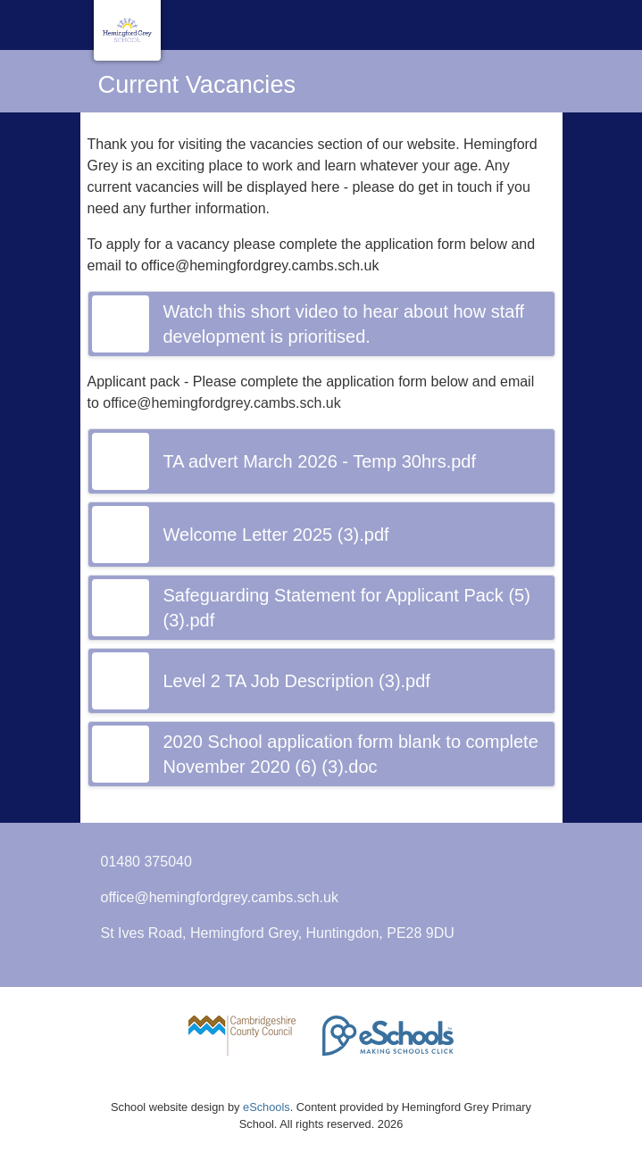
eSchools (266, 1107)
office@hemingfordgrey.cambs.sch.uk (219, 897)
